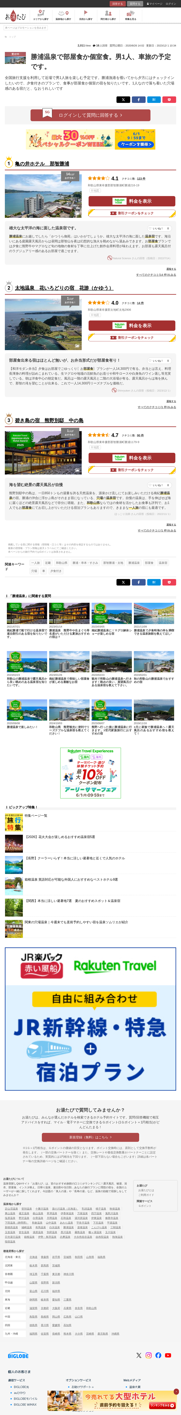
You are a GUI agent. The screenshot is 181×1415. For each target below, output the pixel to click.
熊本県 (67, 1333)
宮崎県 (90, 1333)
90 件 (140, 435)
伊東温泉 (96, 1218)
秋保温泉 (115, 1208)
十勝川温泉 (42, 1208)
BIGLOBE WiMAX (25, 1404)
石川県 (45, 1291)
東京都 (56, 1274)
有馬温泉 (40, 1227)
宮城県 (67, 1257)
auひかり (20, 1393)
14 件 (140, 303)
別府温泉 (52, 1232)
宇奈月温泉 (83, 1222)
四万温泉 (96, 1213)
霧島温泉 (80, 1232)
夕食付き (56, 571)
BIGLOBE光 (21, 1387)
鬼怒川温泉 (111, 1213)
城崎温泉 (26, 1227)
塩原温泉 (10, 1218)
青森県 (45, 1257)
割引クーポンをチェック (132, 213)
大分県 (79, 1333)
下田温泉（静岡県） (17, 1222)
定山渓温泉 (11, 1208)
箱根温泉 (29, 1236)
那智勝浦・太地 (113, 562)
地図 (95, 190)
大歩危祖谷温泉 (83, 1236)
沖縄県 (115, 1333)
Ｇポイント (144, 1205)
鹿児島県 (102, 1333)
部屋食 (149, 562)
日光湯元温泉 (13, 1236)
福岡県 (33, 1333)
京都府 (45, 1308)
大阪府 (56, 1308)
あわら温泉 (66, 1222)
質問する (135, 3)
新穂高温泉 (11, 1227)
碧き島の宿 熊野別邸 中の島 (49, 420)
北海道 (33, 1257)
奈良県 (79, 1308)
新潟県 (56, 1282)
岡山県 (56, 1316)
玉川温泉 (110, 1232)
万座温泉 (82, 1213)
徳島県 (33, 1325)
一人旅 (35, 562)
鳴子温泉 (101, 1208)
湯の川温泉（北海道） (65, 1208)
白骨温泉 (38, 1218)
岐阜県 (45, 1299)
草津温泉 (52, 1213)
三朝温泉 (115, 1227)
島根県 (45, 1316)
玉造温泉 (10, 1232)
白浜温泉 (54, 1227)
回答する (117, 3)
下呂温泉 (98, 1222)
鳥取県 (33, 1316)
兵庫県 (67, 1308)
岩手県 (56, 1257)
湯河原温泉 (81, 1218)
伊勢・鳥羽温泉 (47, 1236)
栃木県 (33, 1265)
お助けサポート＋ (83, 1387)
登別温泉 (26, 1208)
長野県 (45, 1282)
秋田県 (79, 1257)
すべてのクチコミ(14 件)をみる (156, 274)
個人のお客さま (19, 1371)
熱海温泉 (117, 1236)
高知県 (67, 1325)
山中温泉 (51, 1222)
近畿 (48, 562)
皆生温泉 (24, 1232)
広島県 (67, 1316)
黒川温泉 (66, 1232)
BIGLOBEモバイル (25, 1399)
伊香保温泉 (67, 1213)
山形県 (90, 1257)
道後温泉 (82, 1227)
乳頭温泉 (87, 1208)
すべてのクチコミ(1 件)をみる (157, 407)
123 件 (141, 178)
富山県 (33, 1291)
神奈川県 (69, 1274)
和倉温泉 (37, 1222)
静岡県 (33, 1299)
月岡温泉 (52, 1218)
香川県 (45, 1325)
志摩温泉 (65, 1236)
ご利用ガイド (146, 1194)
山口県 (79, 1316)
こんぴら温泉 (99, 1227)
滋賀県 (33, 1308)
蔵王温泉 (24, 1213)
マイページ (154, 3)
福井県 (56, 1291)
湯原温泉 (38, 1232)
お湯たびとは (146, 1190)
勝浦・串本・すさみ (85, 562)
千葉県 (45, 1274)
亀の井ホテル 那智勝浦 (42, 163)
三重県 (67, 1299)
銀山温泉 (38, 1213)
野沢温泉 (24, 1218)
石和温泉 (66, 1218)
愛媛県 (56, 1325)
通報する (171, 268)
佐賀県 (45, 1333)
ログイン (171, 3)
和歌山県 (61, 562)
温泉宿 (163, 562)
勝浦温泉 (134, 562)
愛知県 (56, 1299)
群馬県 (45, 1265)
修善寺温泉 (111, 1218)
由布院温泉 (102, 1236)
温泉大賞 (135, 1387)
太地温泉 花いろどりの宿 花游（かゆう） (64, 288)
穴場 (34, 571)
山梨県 (33, 1282)
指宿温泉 (10, 1241)
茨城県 (56, 1265)
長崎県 (56, 1333)
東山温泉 (10, 1213)
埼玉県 (33, 1274)
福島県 (101, 1257)
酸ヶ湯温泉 (95, 1232)
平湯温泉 (112, 1222)
